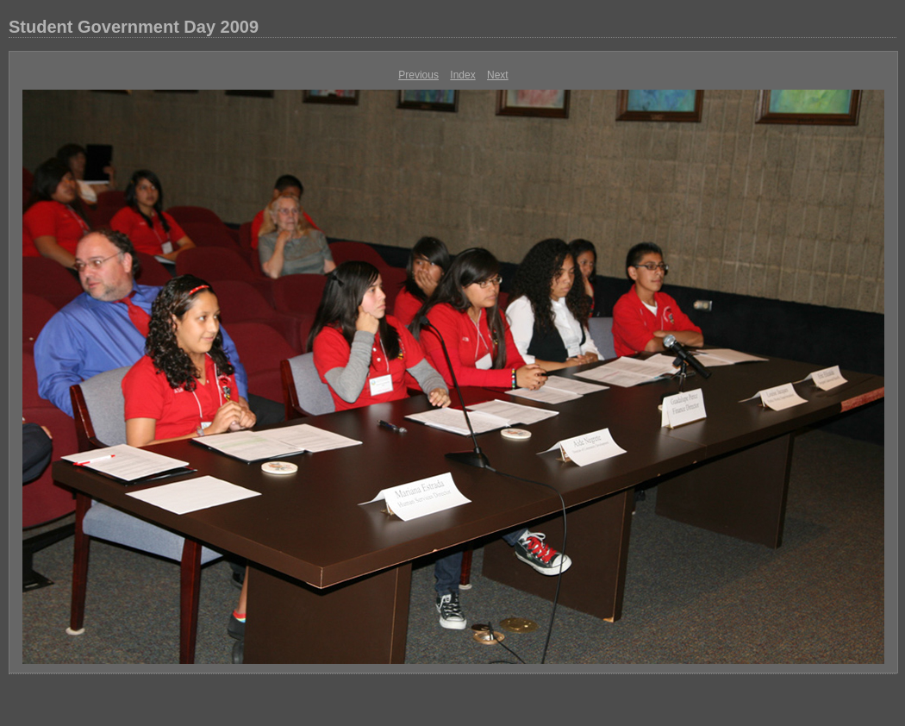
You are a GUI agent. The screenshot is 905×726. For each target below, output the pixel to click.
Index (462, 75)
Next (498, 75)
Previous (418, 75)
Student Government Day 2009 (134, 26)
